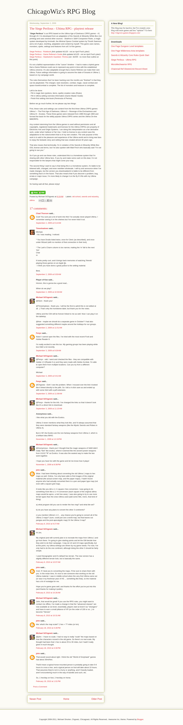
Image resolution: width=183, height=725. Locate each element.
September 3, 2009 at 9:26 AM (48, 350)
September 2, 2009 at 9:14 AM (48, 223)
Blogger (140, 719)
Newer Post (35, 699)
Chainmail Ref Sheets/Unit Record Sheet (129, 69)
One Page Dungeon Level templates (127, 46)
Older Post (96, 699)
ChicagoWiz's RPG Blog (61, 11)
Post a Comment (40, 687)
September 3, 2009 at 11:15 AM (49, 409)
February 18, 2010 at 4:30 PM (48, 648)
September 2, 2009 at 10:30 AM (49, 292)
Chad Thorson (42, 213)
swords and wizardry (90, 196)
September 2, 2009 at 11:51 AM (49, 328)
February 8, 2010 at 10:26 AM (48, 593)
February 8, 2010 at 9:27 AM (47, 524)
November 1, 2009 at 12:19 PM (49, 439)
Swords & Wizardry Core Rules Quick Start (130, 55)
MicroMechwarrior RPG (121, 64)
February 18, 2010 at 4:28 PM (48, 628)
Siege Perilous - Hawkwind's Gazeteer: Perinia (49, 57)
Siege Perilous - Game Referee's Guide (46, 54)
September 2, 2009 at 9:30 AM (48, 274)
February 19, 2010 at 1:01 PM (48, 681)
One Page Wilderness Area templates (127, 51)
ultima (32, 200)
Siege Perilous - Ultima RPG (123, 60)
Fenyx (38, 333)
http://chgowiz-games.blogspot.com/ (125, 33)
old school (76, 196)
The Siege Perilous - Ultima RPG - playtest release (62, 28)
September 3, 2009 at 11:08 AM (49, 394)
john (38, 470)
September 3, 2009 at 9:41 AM (48, 376)
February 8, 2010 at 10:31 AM (48, 615)
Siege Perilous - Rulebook (40, 52)
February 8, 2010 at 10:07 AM (48, 562)
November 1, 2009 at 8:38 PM (48, 464)
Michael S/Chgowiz (44, 297)
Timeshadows (42, 228)
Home (66, 699)
